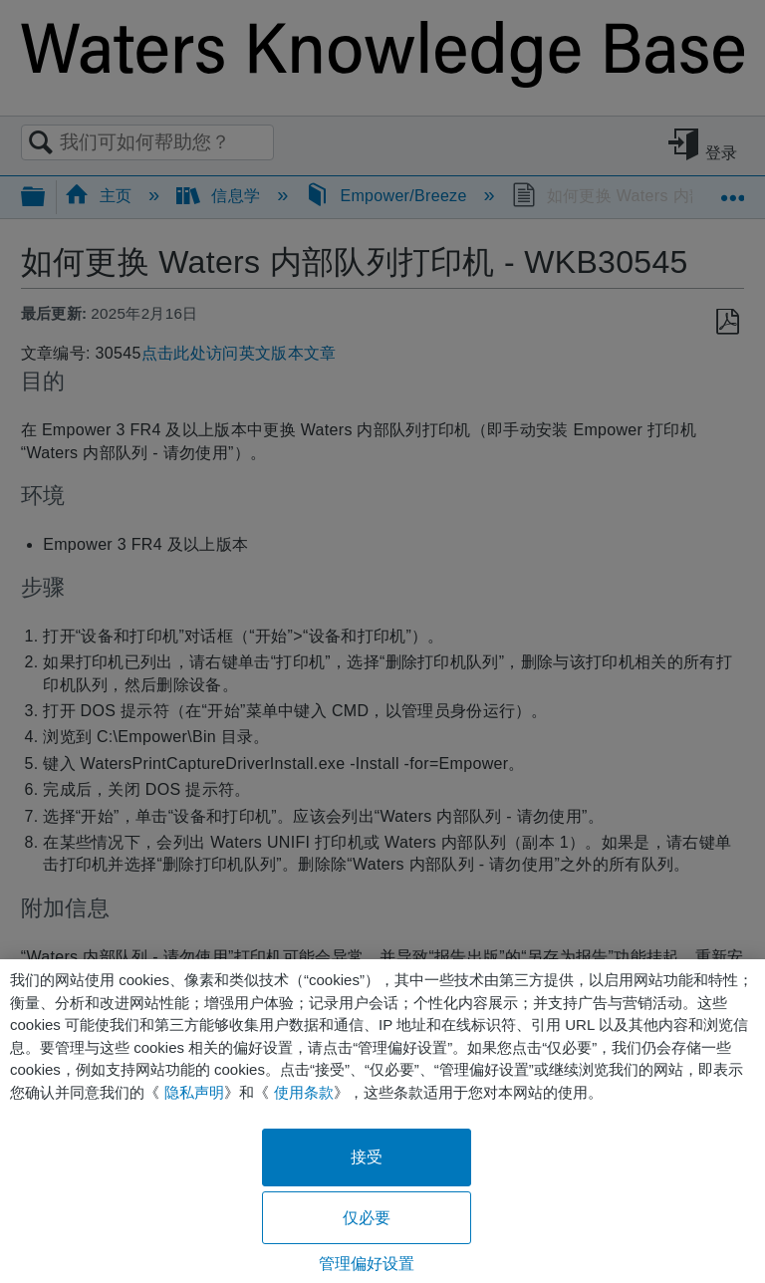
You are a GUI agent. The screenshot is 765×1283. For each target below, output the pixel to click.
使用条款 (304, 1092)
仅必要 (366, 1217)
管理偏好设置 (367, 1263)
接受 (366, 1157)
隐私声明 (194, 1092)
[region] (382, 1121)
